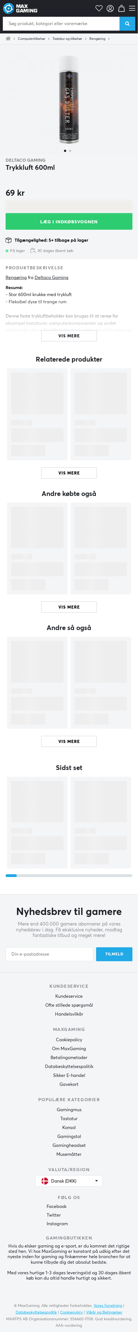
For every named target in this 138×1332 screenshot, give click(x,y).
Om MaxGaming (69, 1049)
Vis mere (69, 473)
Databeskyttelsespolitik (69, 1066)
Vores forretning (108, 1306)
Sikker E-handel (69, 1075)
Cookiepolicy (69, 1040)
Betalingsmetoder (69, 1057)
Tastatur (69, 1119)
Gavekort (69, 1084)
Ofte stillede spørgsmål (69, 1005)
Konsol (69, 1127)
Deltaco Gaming (26, 160)
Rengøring (97, 39)
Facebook (56, 1206)
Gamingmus (69, 1110)
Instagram (57, 1224)
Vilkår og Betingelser (104, 1312)
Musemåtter (69, 1154)
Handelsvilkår (69, 1014)
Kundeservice (69, 996)
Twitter (54, 1215)
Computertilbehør (31, 39)
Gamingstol (69, 1136)
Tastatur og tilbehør (67, 39)
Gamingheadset (69, 1145)
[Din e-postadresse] (49, 954)
